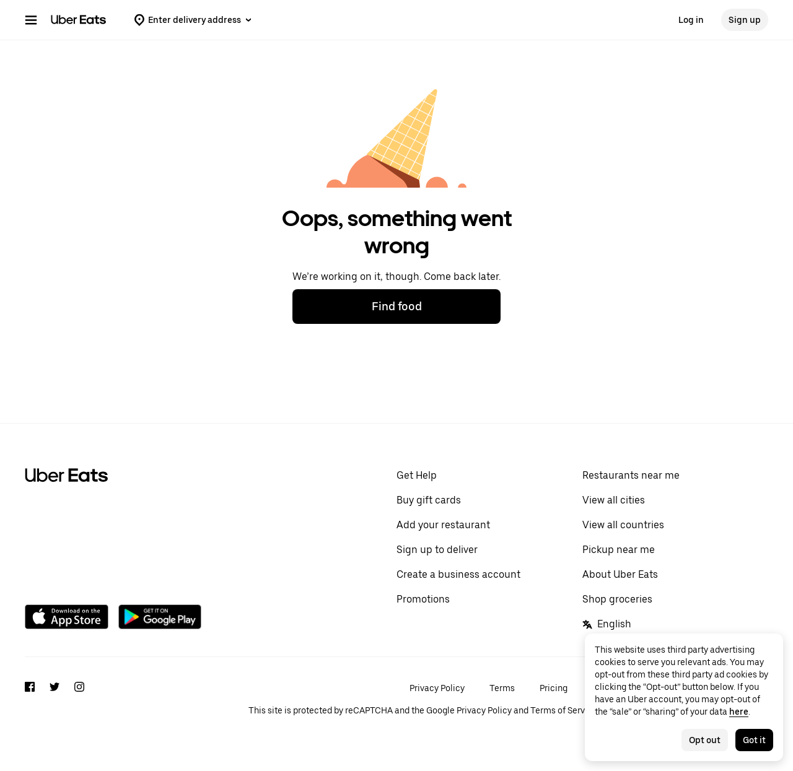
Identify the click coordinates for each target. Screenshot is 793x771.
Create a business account (458, 574)
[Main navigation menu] (31, 20)
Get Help (416, 475)
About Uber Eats (620, 574)
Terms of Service (563, 710)
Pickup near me (618, 549)
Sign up (745, 20)
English (606, 624)
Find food (397, 306)
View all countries (623, 525)
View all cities (613, 500)
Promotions (423, 599)
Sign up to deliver (437, 549)
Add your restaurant (443, 525)
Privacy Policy (437, 688)
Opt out (705, 740)
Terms (502, 688)
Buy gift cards (428, 500)
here (738, 712)
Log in (691, 20)
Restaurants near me (631, 475)
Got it (754, 740)
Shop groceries (617, 599)
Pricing (553, 688)
